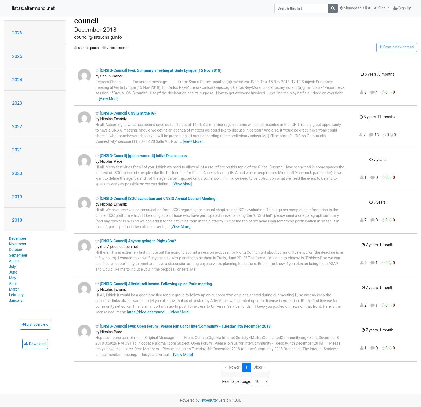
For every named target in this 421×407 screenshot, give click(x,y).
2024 (17, 79)
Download (35, 344)
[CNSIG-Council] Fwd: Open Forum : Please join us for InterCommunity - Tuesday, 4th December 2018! (183, 326)
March (14, 289)
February (16, 295)
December (17, 238)
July (12, 266)
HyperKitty (209, 400)
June (13, 272)
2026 (17, 33)
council (86, 20)
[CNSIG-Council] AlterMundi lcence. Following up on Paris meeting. (154, 284)
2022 (17, 126)
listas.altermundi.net (33, 8)
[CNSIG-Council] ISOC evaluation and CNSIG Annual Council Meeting (155, 198)
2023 (17, 103)
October (15, 249)
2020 (17, 173)
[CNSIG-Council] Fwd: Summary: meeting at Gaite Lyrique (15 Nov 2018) (158, 70)
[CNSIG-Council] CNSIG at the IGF (125, 113)
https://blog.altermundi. (146, 312)
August (15, 261)
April (13, 283)
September (18, 255)
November (17, 244)
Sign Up (402, 8)
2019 (17, 196)
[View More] (108, 99)
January (16, 300)
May (12, 278)
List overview (35, 324)
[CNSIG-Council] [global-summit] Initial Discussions (141, 156)
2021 (17, 150)
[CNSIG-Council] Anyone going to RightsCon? (135, 241)
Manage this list (355, 8)
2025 (17, 56)
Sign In (382, 8)
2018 (17, 220)
